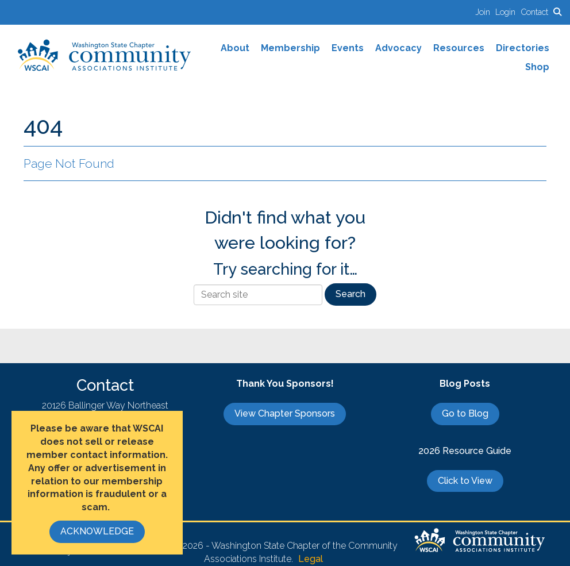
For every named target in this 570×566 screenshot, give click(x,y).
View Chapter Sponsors (284, 413)
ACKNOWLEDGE (97, 531)
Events (348, 48)
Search (350, 293)
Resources (458, 48)
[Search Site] (557, 11)
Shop (537, 66)
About (235, 48)
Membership (290, 48)
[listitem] (485, 11)
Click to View (465, 480)
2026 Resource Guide (464, 450)
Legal (310, 558)
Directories (522, 48)
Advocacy (398, 48)
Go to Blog (465, 413)
